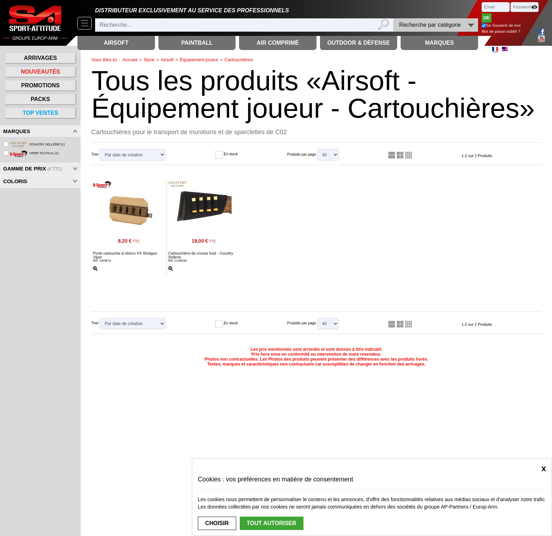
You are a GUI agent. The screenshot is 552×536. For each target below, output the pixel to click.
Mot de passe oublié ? (501, 31)
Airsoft (167, 59)
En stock (231, 154)
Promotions (40, 85)
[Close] (544, 468)
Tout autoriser (271, 523)
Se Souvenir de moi (503, 25)
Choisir (217, 523)
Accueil (130, 59)
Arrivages (40, 58)
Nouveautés (40, 72)
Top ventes (40, 113)
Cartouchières (239, 59)
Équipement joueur (199, 59)
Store (149, 59)
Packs (40, 99)
